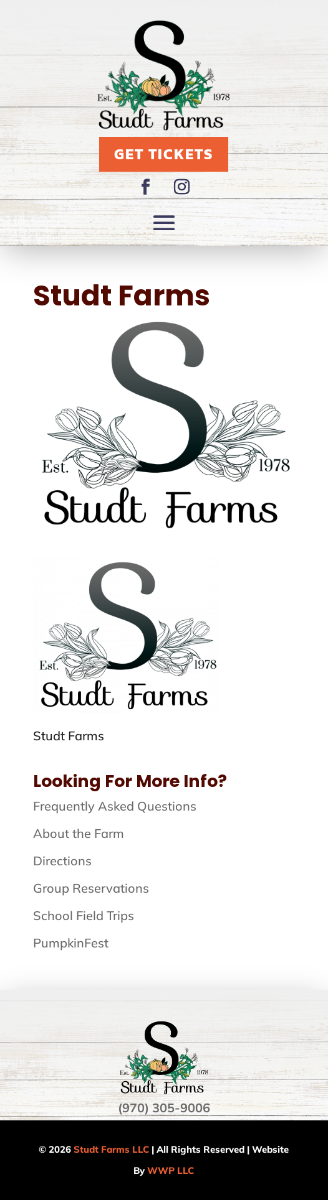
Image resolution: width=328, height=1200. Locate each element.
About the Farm (78, 833)
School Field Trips (83, 915)
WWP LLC (170, 1170)
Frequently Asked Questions (114, 806)
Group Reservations (91, 888)
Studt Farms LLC (111, 1149)
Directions (62, 860)
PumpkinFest (71, 943)
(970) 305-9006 (164, 1107)
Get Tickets (163, 154)
